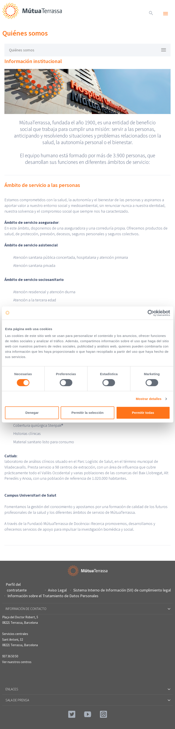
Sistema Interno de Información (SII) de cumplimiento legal (122, 590)
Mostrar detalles (149, 399)
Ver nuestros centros (16, 662)
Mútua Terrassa (33, 11)
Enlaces (88, 689)
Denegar (32, 412)
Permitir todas (143, 412)
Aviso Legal (58, 590)
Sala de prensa (88, 700)
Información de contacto (88, 608)
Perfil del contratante (17, 587)
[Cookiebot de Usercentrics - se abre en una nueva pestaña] (150, 313)
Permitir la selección (88, 412)
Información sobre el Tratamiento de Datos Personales (53, 595)
